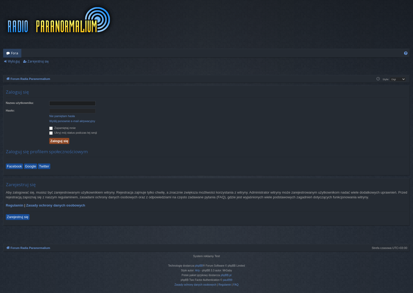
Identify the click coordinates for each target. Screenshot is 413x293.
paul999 (228, 279)
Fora (14, 53)
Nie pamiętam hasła (62, 116)
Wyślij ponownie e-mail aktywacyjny (72, 121)
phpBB (199, 265)
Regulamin (14, 205)
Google (30, 166)
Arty (197, 270)
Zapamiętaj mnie (62, 127)
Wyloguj (14, 61)
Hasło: (10, 110)
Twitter (44, 166)
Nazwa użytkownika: (20, 102)
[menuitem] (406, 53)
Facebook (14, 166)
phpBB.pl (226, 275)
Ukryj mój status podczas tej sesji (73, 132)
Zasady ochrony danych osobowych (55, 205)
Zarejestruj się (38, 61)
